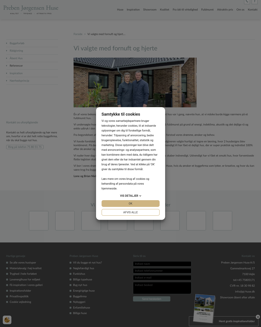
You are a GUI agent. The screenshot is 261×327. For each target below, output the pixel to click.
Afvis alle (130, 212)
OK (130, 203)
